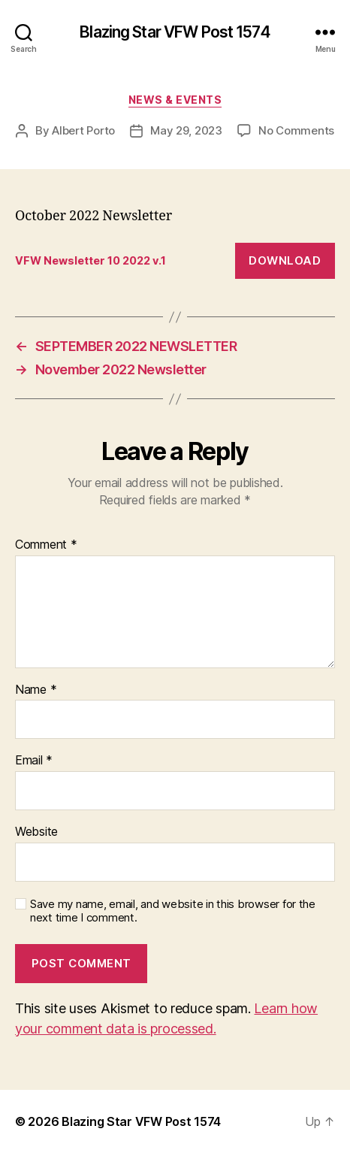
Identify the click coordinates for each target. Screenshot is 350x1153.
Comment (46, 545)
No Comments (296, 130)
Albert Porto (83, 130)
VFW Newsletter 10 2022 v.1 (90, 260)
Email (34, 760)
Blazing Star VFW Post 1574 (175, 32)
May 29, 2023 (186, 130)
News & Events (175, 99)
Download (285, 260)
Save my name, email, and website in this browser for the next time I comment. (172, 911)
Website (36, 832)
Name (35, 690)
